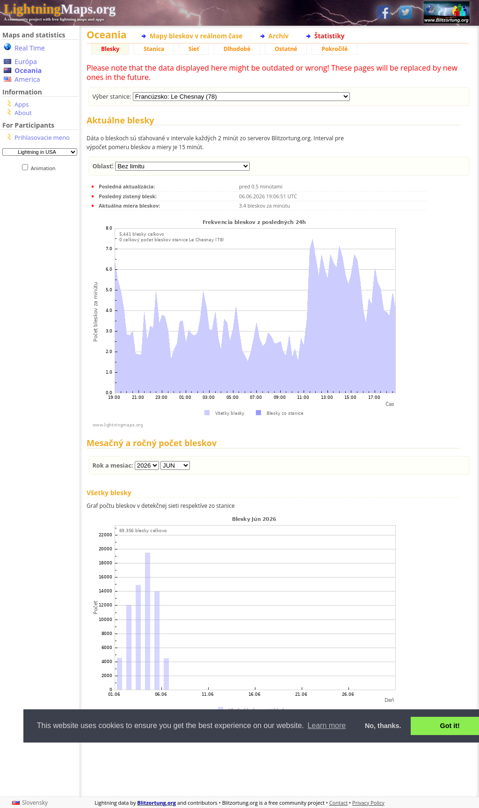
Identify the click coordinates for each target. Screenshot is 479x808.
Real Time (30, 47)
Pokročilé (334, 49)
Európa (26, 61)
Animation (45, 168)
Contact (338, 802)
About (23, 112)
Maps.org (60, 8)
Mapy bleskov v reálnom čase (196, 35)
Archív (279, 35)
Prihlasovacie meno (42, 137)
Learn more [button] (326, 725)
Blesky (110, 49)
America (27, 79)
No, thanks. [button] (383, 725)
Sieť (194, 49)
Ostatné (286, 49)
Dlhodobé (237, 49)
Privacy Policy (368, 802)
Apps (22, 104)
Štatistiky (329, 35)
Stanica (154, 49)
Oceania (28, 70)
